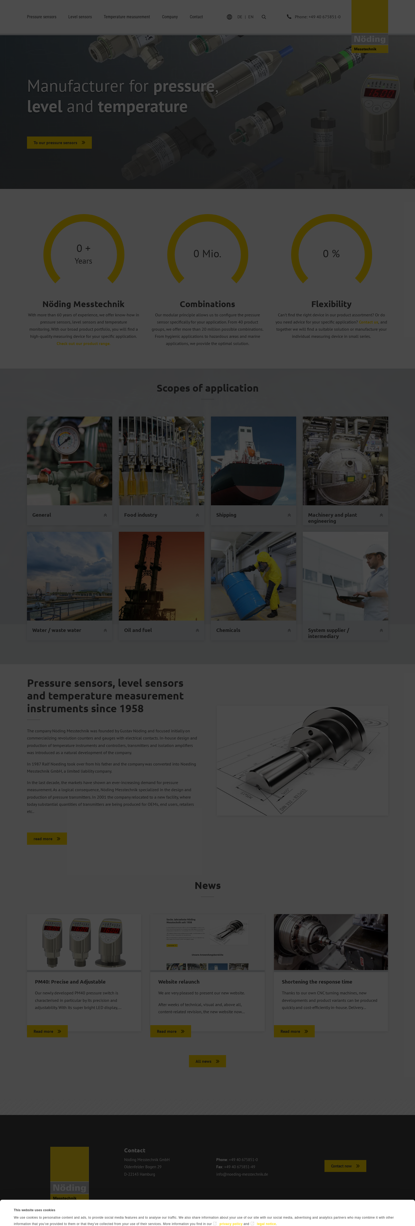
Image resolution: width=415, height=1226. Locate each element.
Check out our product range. (84, 343)
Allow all (375, 1209)
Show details (204, 1216)
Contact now (341, 1166)
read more (43, 838)
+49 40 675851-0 (243, 1159)
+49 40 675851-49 (239, 1166)
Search (260, 16)
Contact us (368, 322)
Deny (269, 1209)
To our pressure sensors (55, 142)
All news (203, 1061)
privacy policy (230, 1198)
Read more (43, 1031)
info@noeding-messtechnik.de (242, 1174)
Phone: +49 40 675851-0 (318, 16)
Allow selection (321, 1209)
